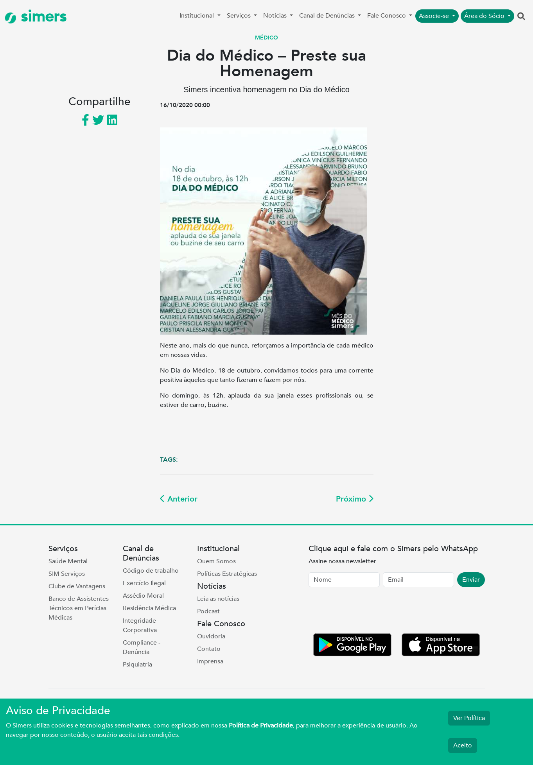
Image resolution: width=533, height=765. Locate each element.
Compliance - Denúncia (141, 647)
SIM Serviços (66, 574)
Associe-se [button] (434, 16)
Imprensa (210, 661)
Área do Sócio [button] (485, 16)
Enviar (471, 579)
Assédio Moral (143, 595)
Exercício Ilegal (144, 583)
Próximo (354, 499)
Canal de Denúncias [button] (327, 15)
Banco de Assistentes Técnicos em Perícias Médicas (78, 608)
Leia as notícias (218, 599)
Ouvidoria (211, 636)
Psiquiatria (137, 664)
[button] (521, 17)
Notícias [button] (275, 15)
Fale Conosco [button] (387, 15)
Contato (209, 649)
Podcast (208, 611)
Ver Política (469, 718)
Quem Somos (216, 561)
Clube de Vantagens (76, 586)
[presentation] (368, 612)
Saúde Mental (68, 561)
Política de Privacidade (261, 725)
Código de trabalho (151, 570)
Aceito (462, 745)
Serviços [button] (239, 15)
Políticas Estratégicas (227, 574)
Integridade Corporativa (140, 625)
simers (35, 16)
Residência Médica (149, 608)
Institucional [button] (197, 15)
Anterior (178, 499)
